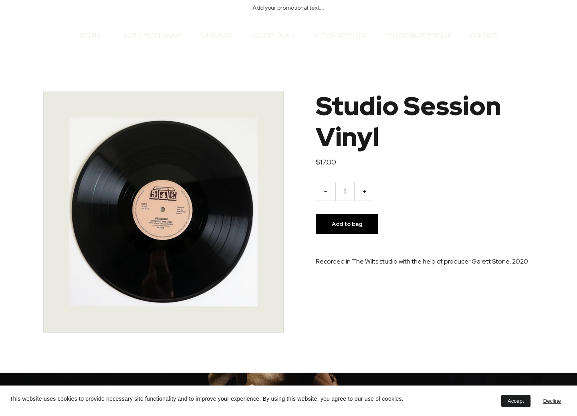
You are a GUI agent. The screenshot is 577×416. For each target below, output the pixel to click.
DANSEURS (216, 36)
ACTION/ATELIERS (340, 36)
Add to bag (347, 223)
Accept (516, 401)
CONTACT (484, 36)
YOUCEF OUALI (273, 36)
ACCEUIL (92, 36)
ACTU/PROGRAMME (152, 36)
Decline (552, 401)
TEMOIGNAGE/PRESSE (418, 36)
